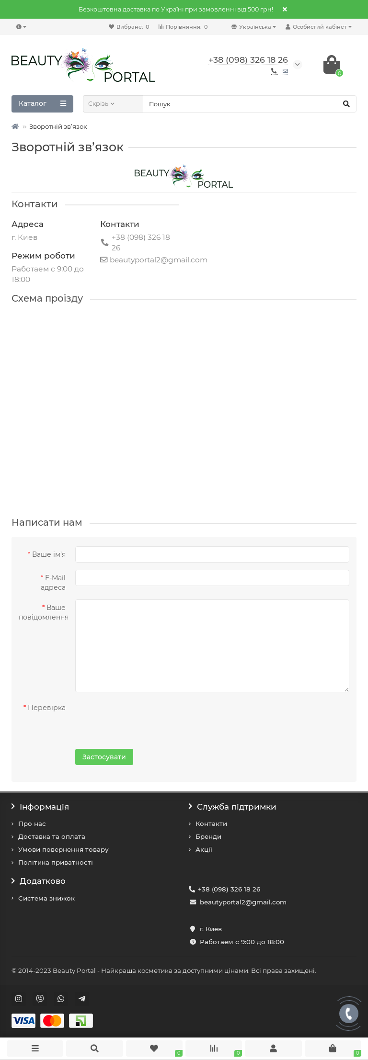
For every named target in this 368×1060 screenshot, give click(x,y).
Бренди (208, 836)
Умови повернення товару (63, 849)
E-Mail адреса (53, 583)
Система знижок (46, 898)
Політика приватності (55, 862)
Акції (204, 849)
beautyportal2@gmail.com (243, 902)
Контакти (211, 823)
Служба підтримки (232, 806)
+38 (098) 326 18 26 (229, 889)
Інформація (40, 806)
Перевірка (47, 707)
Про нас (32, 823)
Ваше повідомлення (44, 612)
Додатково (39, 881)
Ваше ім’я (49, 554)
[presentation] (137, 718)
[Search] (249, 104)
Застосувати (104, 757)
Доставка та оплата (51, 836)
